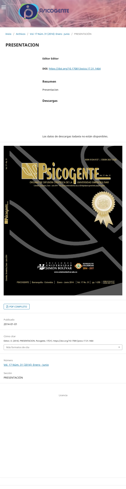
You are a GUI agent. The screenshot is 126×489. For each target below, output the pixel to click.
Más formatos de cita (17, 347)
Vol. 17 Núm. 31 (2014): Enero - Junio (50, 34)
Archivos (20, 34)
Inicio (8, 34)
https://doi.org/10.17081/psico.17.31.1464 (75, 68)
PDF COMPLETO (18, 306)
